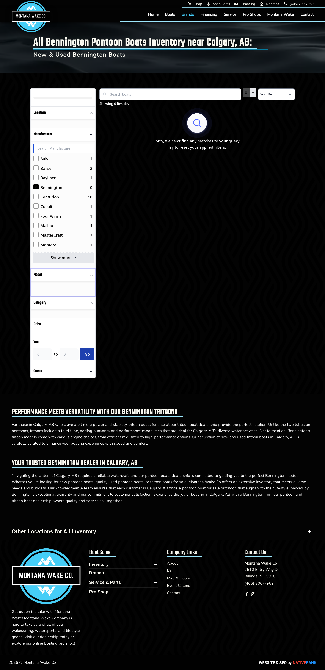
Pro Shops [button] (252, 14)
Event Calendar (180, 585)
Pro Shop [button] (98, 591)
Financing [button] (209, 14)
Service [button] (230, 14)
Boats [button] (170, 14)
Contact (307, 14)
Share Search (280, 104)
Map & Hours (178, 578)
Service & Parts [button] (105, 582)
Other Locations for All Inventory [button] (54, 531)
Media (172, 570)
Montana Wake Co (261, 563)
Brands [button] (188, 14)
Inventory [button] (99, 564)
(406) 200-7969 (259, 583)
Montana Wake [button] (280, 14)
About (172, 563)
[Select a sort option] (276, 94)
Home (153, 14)
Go (87, 354)
